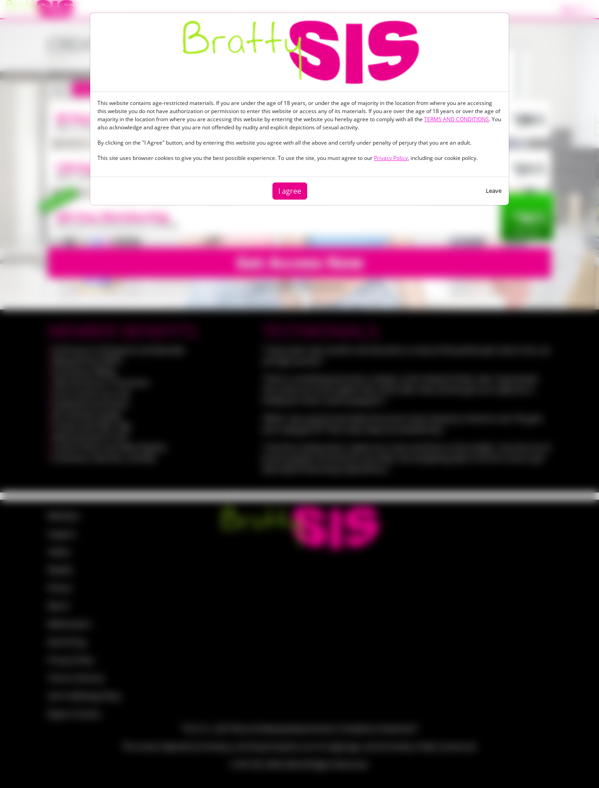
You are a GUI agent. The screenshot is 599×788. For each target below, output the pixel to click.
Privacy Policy (391, 158)
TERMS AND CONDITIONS (456, 119)
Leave (494, 191)
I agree (289, 191)
